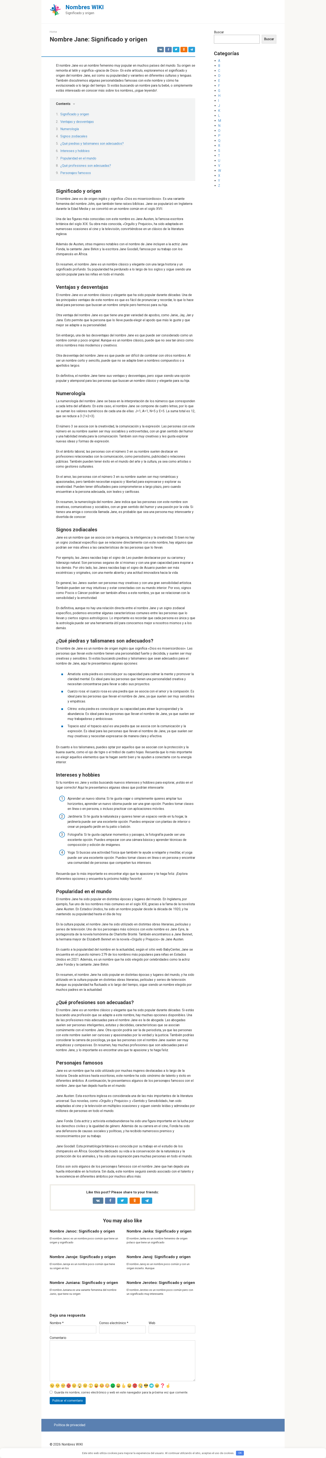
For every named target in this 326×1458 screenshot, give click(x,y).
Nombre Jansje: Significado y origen (83, 1256)
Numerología (69, 129)
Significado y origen (74, 114)
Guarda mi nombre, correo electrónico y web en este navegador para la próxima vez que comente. (121, 1393)
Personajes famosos (75, 173)
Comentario (58, 1338)
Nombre (57, 1323)
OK (240, 1452)
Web (152, 1323)
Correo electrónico (113, 1323)
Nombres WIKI (84, 7)
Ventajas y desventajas (77, 122)
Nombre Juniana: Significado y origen (84, 1282)
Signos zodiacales (73, 136)
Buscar (219, 32)
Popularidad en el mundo (78, 158)
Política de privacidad (69, 1426)
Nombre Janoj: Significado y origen (159, 1256)
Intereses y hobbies (75, 151)
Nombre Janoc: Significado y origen (82, 1231)
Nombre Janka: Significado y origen (159, 1231)
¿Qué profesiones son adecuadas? (85, 166)
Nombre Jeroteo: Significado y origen (161, 1282)
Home (53, 31)
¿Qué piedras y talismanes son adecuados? (92, 144)
